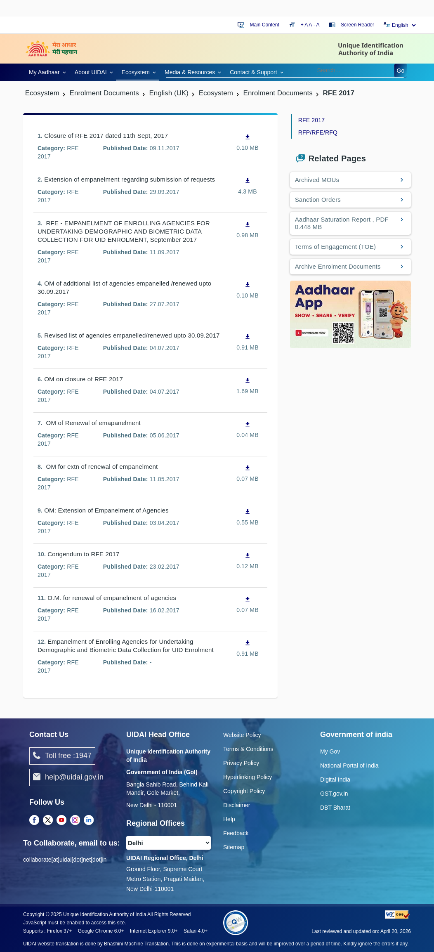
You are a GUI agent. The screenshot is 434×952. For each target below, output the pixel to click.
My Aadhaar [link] (44, 72)
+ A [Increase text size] (305, 25)
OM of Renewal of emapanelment (92, 422)
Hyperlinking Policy (247, 777)
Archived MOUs (317, 179)
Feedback (235, 833)
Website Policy (242, 735)
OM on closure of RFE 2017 (83, 379)
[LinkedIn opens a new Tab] (89, 820)
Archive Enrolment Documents (338, 266)
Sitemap (233, 847)
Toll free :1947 (62, 756)
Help (229, 819)
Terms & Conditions (248, 749)
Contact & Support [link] (253, 72)
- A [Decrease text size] (317, 25)
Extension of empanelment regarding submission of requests (129, 179)
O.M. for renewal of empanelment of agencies (111, 597)
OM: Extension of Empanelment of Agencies (106, 510)
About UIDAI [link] (91, 72)
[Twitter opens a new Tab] (48, 820)
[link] (46, 72)
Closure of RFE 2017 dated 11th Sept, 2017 (106, 135)
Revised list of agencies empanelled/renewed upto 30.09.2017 (131, 335)
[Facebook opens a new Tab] (34, 820)
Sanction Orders (318, 199)
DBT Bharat (335, 807)
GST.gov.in (334, 793)
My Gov (330, 751)
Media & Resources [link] (190, 72)
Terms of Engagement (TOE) (335, 246)
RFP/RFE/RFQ (318, 132)
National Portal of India (349, 765)
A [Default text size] (310, 25)
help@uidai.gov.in (68, 777)
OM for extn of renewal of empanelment (101, 466)
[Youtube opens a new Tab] (61, 820)
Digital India (335, 779)
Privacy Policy (241, 763)
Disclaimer (236, 805)
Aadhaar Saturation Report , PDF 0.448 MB (342, 223)
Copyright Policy (244, 791)
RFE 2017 (311, 120)
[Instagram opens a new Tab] (75, 820)
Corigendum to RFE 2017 (83, 553)
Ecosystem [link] (136, 72)
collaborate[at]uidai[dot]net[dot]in (64, 859)
